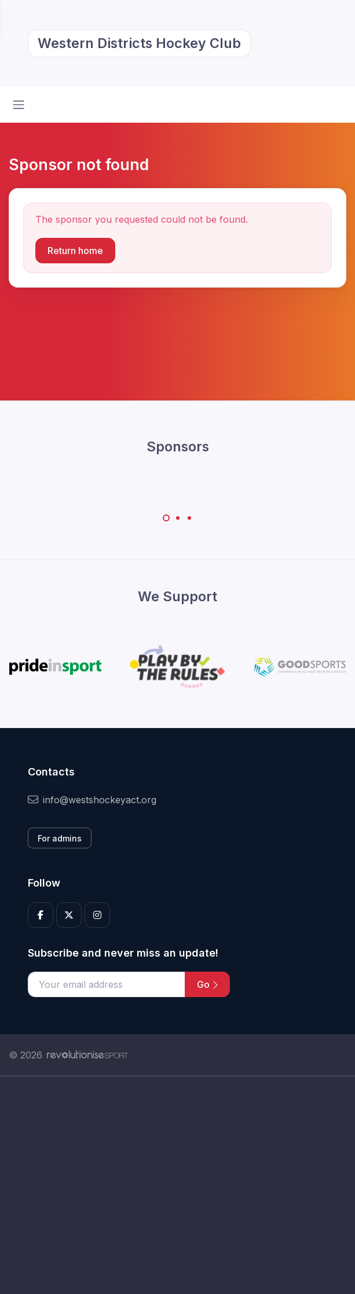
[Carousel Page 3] (189, 517)
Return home (75, 250)
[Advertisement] (177, 1185)
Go (207, 984)
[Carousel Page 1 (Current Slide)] (166, 517)
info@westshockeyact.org (92, 800)
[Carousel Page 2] (177, 517)
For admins (60, 838)
